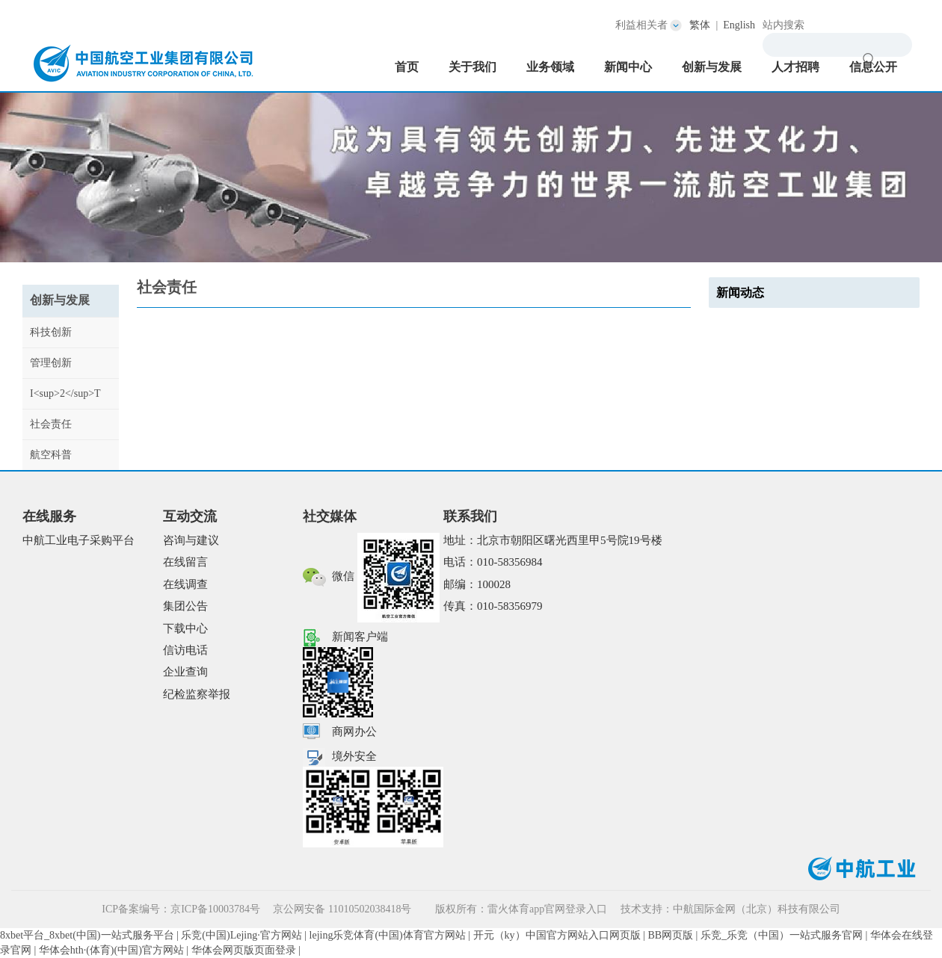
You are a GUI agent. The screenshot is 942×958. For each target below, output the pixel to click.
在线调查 (185, 584)
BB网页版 (670, 935)
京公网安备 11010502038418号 (343, 909)
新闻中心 (628, 67)
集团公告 (185, 606)
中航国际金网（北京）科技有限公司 (756, 909)
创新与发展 (712, 67)
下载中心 (185, 628)
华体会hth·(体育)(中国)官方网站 (111, 950)
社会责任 (51, 424)
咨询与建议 (191, 540)
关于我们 (472, 67)
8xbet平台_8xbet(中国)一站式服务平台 (87, 935)
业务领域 (550, 67)
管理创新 (51, 362)
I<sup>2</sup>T (65, 393)
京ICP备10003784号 (215, 909)
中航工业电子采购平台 (78, 540)
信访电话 (185, 650)
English (739, 25)
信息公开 (873, 67)
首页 (407, 67)
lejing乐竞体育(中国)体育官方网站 (388, 935)
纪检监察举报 (196, 694)
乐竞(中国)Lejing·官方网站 (241, 935)
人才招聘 (795, 67)
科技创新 (51, 332)
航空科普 (51, 454)
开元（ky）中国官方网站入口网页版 (557, 935)
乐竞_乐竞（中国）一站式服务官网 (782, 935)
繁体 (699, 25)
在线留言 (185, 562)
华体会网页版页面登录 (243, 950)
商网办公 (354, 732)
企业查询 (185, 672)
